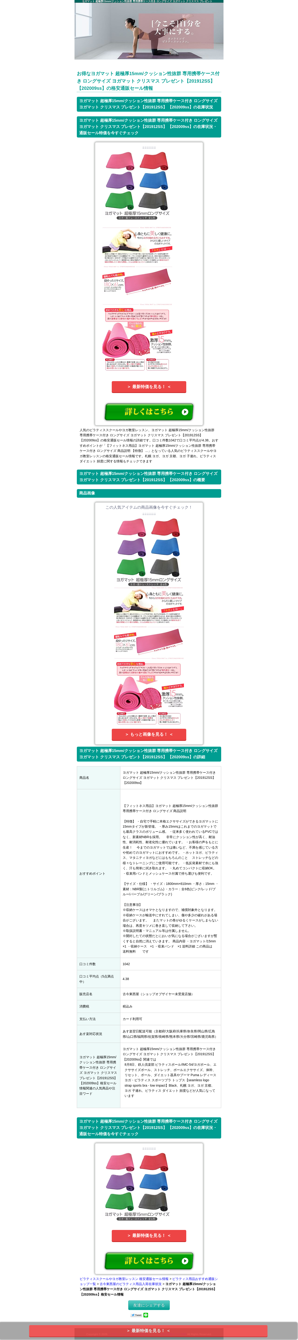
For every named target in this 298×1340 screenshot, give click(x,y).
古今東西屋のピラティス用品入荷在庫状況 (131, 1284)
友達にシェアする (149, 1305)
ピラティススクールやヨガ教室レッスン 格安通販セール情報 (124, 1279)
